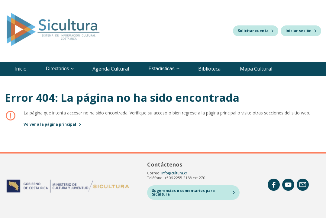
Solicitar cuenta (255, 30)
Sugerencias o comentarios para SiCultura (193, 192)
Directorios (60, 68)
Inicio (21, 68)
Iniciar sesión (301, 30)
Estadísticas (163, 68)
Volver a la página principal (52, 124)
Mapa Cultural (256, 68)
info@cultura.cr (174, 173)
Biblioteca (209, 68)
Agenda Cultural (110, 68)
